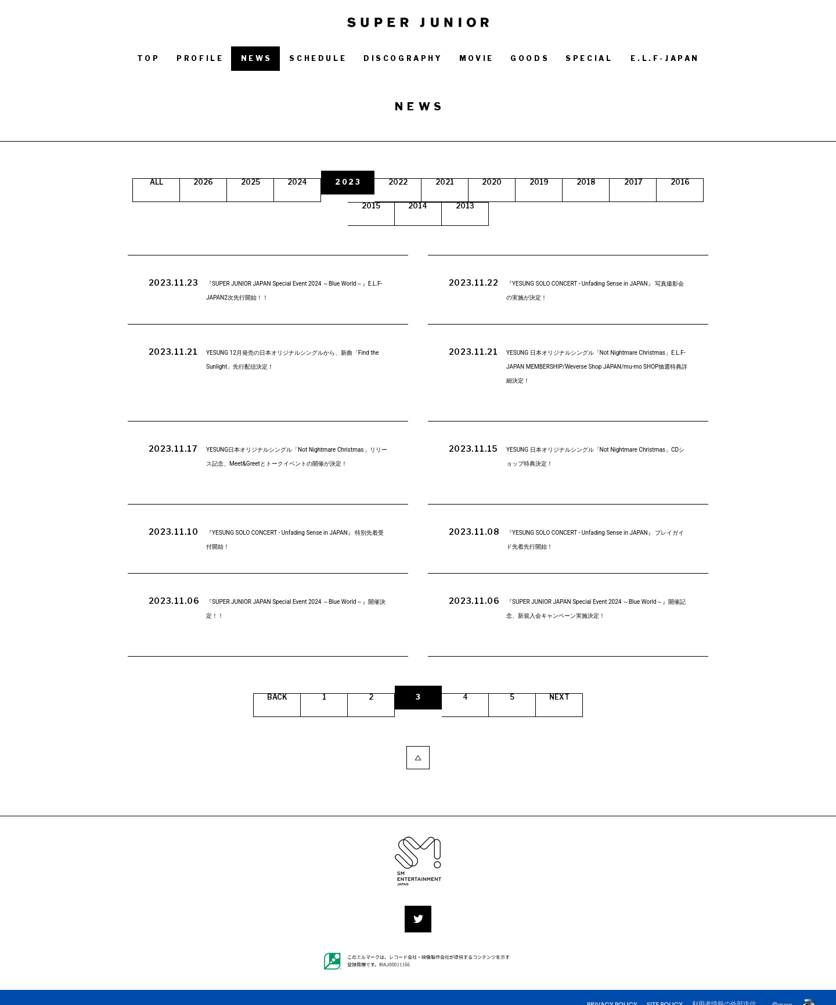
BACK (274, 689)
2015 (418, 205)
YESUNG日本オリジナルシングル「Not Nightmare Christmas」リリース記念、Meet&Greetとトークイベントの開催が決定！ (297, 455)
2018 (656, 182)
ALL (177, 182)
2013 (523, 205)
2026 (228, 182)
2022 (443, 182)
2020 (550, 182)
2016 (366, 205)
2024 (335, 182)
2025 (282, 182)
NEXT (562, 689)
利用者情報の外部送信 (724, 989)
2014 (471, 205)
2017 (313, 205)
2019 (604, 182)
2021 (497, 182)
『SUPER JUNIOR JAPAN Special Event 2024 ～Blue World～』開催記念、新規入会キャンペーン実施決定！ (594, 607)
